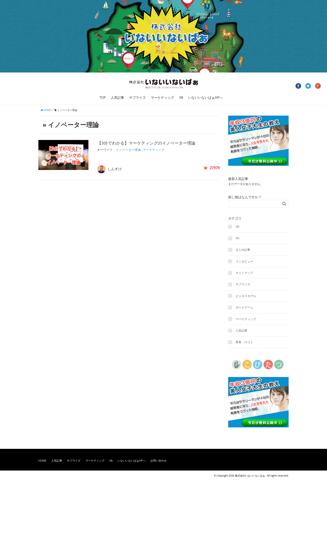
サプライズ (137, 97)
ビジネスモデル (246, 296)
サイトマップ (244, 273)
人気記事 (117, 97)
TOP (102, 97)
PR (237, 238)
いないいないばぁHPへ (205, 97)
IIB (181, 97)
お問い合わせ (158, 460)
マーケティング (162, 97)
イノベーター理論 (128, 150)
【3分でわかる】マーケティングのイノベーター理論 (146, 143)
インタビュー (244, 261)
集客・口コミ (244, 342)
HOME (42, 460)
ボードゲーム (244, 307)
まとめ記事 (243, 250)
